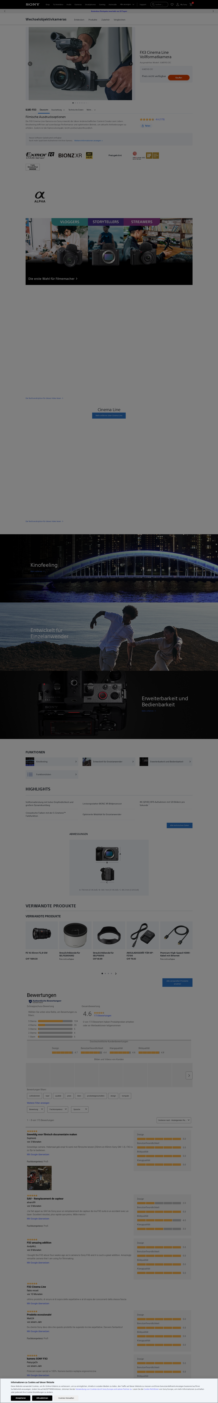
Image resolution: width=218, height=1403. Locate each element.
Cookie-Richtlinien (151, 1389)
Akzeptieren (21, 1398)
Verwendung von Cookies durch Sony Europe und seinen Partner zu (104, 1389)
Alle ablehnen (42, 1398)
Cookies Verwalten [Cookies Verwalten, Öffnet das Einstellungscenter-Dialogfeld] (66, 1398)
